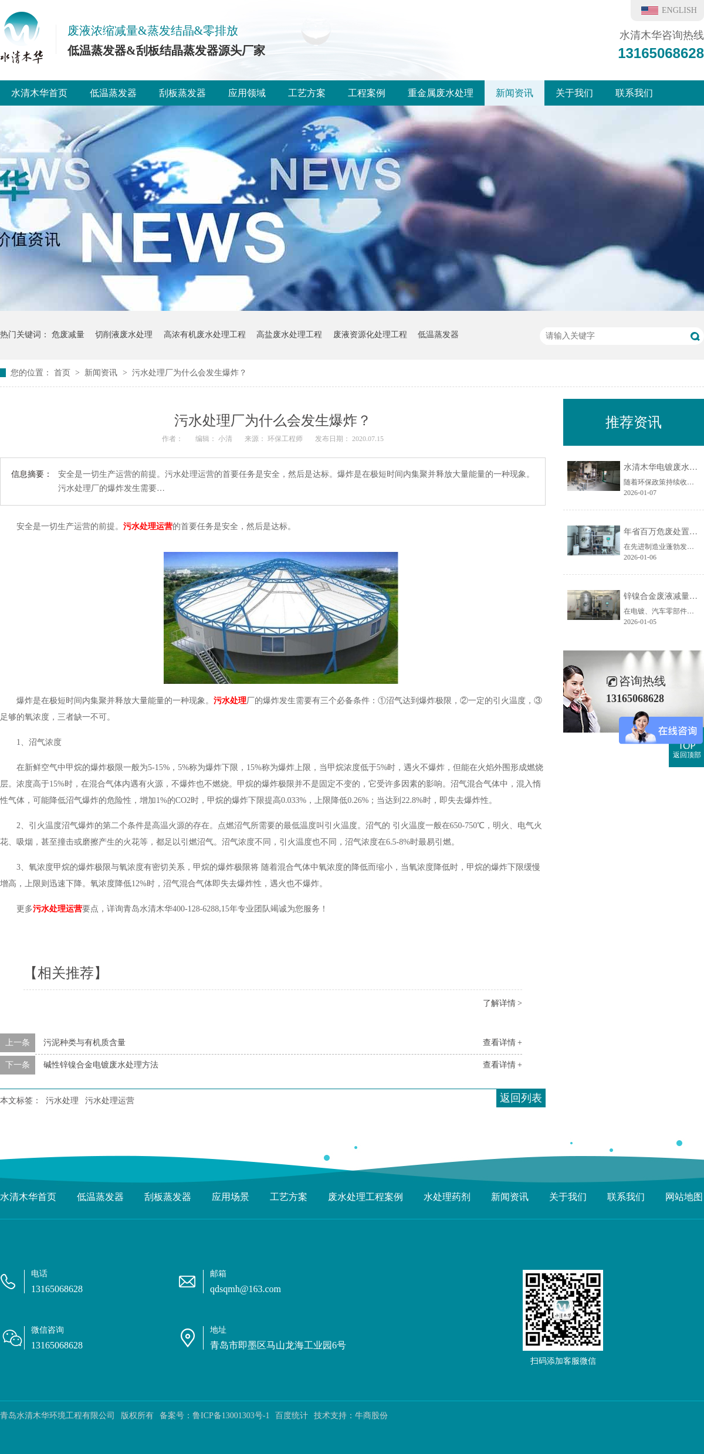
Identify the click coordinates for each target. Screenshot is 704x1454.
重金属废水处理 (440, 93)
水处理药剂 (447, 1197)
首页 (63, 372)
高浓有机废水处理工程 (205, 334)
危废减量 (68, 334)
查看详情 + (502, 1042)
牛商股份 (371, 1415)
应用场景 (230, 1197)
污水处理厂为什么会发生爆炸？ (189, 372)
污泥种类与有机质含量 (84, 1042)
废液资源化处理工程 (370, 334)
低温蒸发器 (113, 93)
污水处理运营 (147, 526)
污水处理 (230, 700)
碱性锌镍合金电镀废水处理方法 (100, 1064)
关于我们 (574, 93)
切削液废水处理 (124, 334)
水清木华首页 (39, 93)
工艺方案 (307, 93)
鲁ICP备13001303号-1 (230, 1415)
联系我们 (634, 93)
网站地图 (684, 1197)
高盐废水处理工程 (289, 334)
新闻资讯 (514, 93)
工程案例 (366, 93)
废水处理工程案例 (365, 1197)
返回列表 (521, 1098)
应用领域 (247, 93)
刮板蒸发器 (182, 93)
